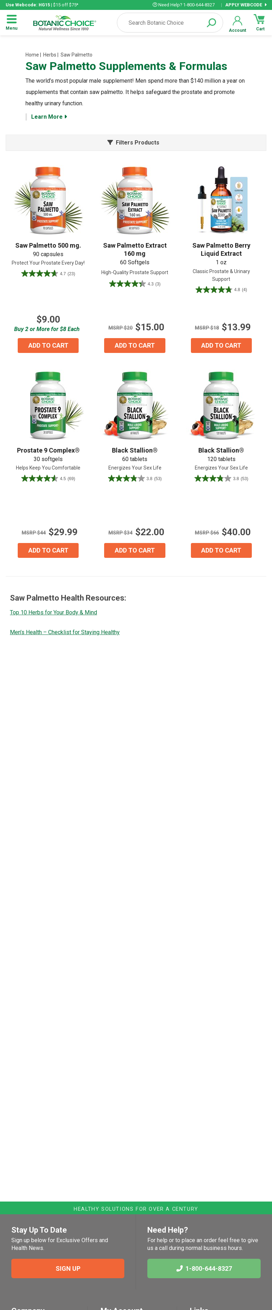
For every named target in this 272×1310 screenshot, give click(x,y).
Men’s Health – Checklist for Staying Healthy (65, 632)
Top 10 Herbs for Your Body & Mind (53, 612)
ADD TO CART (48, 345)
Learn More (49, 116)
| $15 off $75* (42, 4)
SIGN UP (68, 1268)
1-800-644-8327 (204, 1268)
